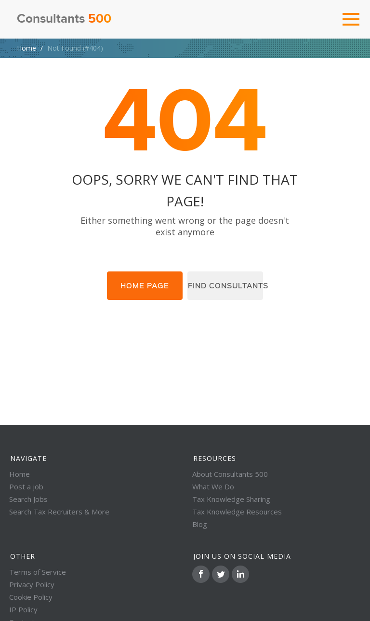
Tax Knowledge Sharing (231, 499)
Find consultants (228, 286)
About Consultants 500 (230, 474)
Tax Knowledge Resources (237, 511)
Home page (141, 286)
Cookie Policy (31, 597)
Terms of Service (37, 572)
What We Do (213, 486)
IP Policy (23, 609)
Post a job (26, 486)
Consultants (64, 19)
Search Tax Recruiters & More (59, 511)
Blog (199, 524)
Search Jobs (28, 499)
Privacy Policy (31, 584)
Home (26, 48)
